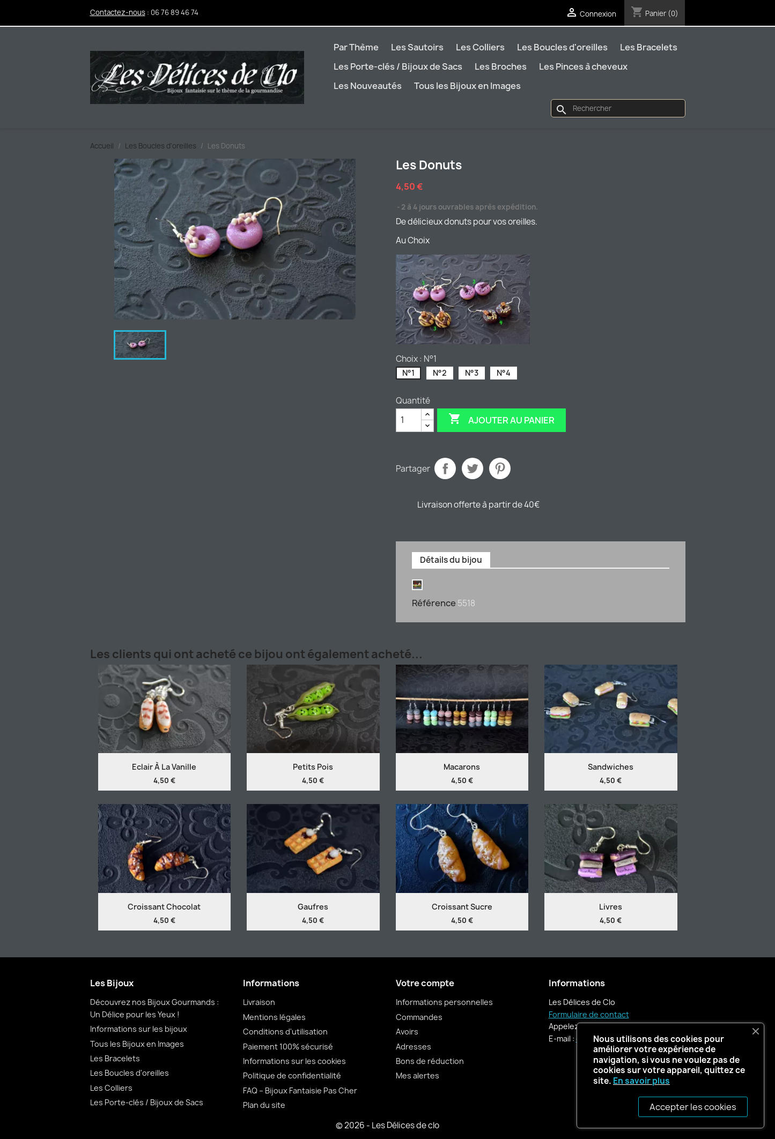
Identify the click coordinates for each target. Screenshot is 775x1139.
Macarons (462, 767)
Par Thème (356, 47)
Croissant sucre (462, 907)
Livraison (259, 1002)
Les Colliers (480, 47)
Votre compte (425, 983)
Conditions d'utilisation (285, 1031)
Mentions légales (274, 1017)
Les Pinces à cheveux (583, 66)
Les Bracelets (648, 47)
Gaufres (313, 907)
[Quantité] (409, 420)
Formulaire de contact (589, 1014)
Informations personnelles (444, 1002)
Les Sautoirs (417, 47)
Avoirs (407, 1031)
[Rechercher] (618, 108)
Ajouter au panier (501, 419)
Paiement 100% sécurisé (288, 1046)
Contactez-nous (117, 12)
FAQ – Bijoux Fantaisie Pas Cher (300, 1090)
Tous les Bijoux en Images (467, 86)
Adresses (413, 1046)
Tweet (472, 468)
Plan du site (264, 1105)
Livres (610, 907)
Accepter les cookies (692, 1107)
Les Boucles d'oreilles (562, 47)
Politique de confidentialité (292, 1075)
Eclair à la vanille (164, 767)
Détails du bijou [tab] (451, 559)
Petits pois (313, 767)
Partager (445, 468)
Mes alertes (417, 1075)
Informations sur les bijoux (138, 1029)
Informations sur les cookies (294, 1061)
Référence (434, 603)
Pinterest (500, 468)
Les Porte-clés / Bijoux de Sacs (398, 66)
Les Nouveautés (368, 86)
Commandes (419, 1017)
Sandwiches (610, 767)
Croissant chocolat (164, 907)
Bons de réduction (430, 1061)
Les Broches (501, 66)
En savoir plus (641, 1080)
